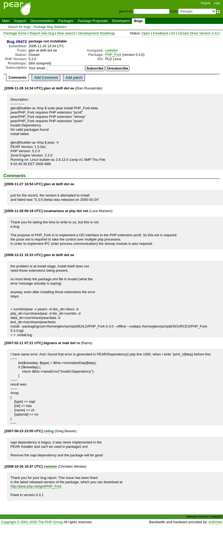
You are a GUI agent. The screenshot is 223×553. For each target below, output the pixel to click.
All (173, 33)
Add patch (74, 77)
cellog (49, 431)
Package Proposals (93, 21)
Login (217, 3)
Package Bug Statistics (50, 27)
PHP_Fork (113, 55)
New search (66, 33)
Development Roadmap (96, 33)
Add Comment (46, 77)
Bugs (138, 21)
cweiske (111, 50)
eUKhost (215, 522)
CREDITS (216, 516)
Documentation (42, 21)
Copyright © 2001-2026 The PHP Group (32, 522)
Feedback (160, 33)
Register (206, 3)
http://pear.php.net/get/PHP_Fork (35, 486)
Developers (121, 21)
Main (6, 21)
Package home (15, 33)
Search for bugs (19, 27)
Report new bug (41, 33)
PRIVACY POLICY (198, 516)
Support (20, 21)
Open (146, 33)
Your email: (37, 68)
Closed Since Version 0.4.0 (199, 33)
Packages (65, 21)
